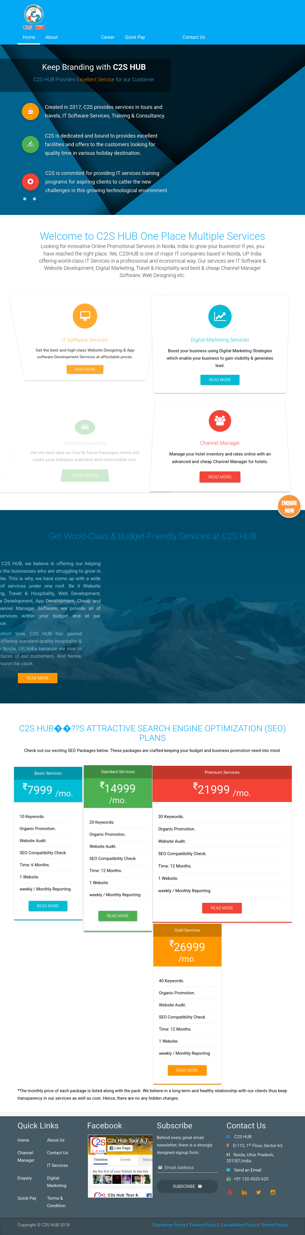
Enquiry (25, 1178)
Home (29, 37)
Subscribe (184, 1186)
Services (79, 37)
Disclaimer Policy (169, 1225)
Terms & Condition (56, 1202)
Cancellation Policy (239, 1225)
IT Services (57, 1165)
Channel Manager (26, 1156)
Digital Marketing (56, 1182)
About (51, 37)
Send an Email (247, 1170)
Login (163, 37)
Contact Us (194, 37)
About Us (56, 1140)
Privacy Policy (203, 1225)
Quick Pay (135, 37)
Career (108, 37)
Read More (37, 678)
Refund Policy (274, 1225)
